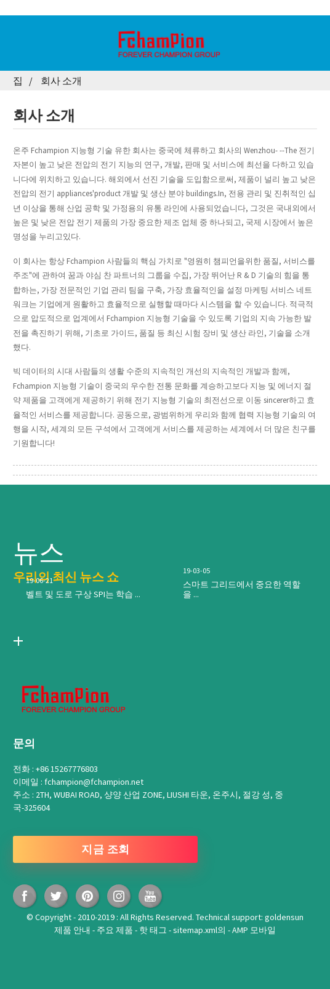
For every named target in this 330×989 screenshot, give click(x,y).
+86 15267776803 (67, 768)
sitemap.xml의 (200, 929)
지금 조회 (105, 849)
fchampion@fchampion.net (93, 781)
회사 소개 (61, 80)
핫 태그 (154, 929)
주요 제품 (116, 929)
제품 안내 (73, 929)
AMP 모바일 (254, 929)
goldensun (284, 917)
